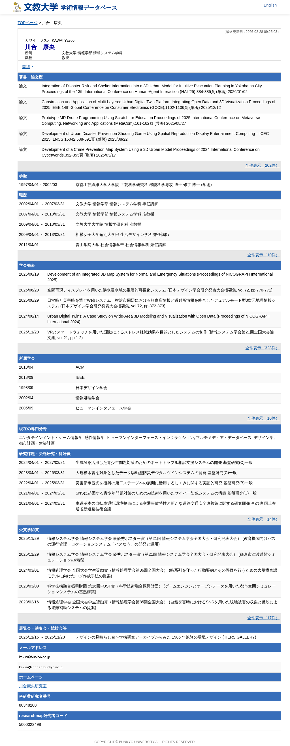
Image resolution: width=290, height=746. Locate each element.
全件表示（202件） (262, 165)
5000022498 (30, 724)
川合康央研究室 (33, 686)
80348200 (28, 705)
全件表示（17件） (263, 618)
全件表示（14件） (263, 519)
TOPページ (28, 22)
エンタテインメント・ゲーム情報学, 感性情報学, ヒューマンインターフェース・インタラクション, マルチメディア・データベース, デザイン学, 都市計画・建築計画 (147, 440)
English (270, 5)
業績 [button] (26, 66)
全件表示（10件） (263, 255)
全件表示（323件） (262, 348)
